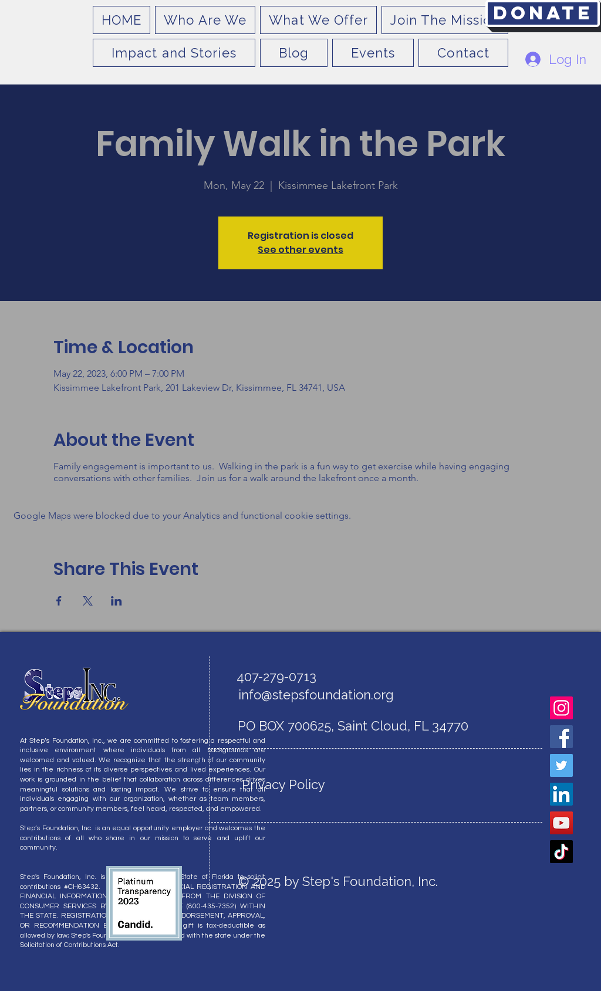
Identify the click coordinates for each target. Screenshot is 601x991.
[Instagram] (561, 707)
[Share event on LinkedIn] (116, 601)
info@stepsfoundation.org (316, 694)
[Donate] (542, 13)
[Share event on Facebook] (59, 601)
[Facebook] (561, 736)
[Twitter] (561, 765)
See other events (300, 249)
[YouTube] (561, 822)
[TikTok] (561, 851)
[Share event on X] (87, 601)
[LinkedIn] (561, 794)
